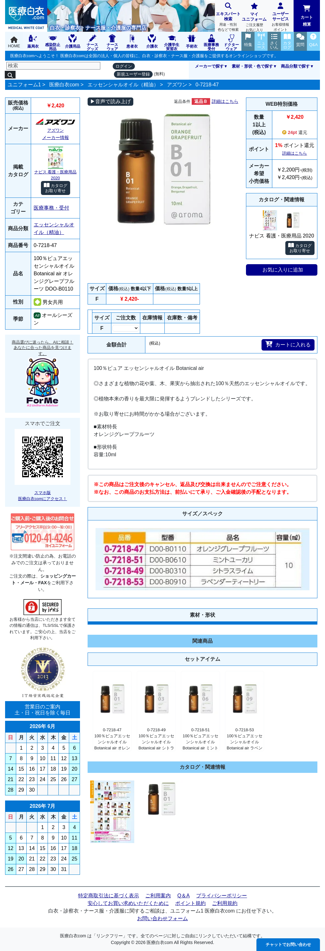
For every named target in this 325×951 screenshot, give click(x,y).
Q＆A (183, 895)
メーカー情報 (55, 137)
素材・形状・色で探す (252, 66)
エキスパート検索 (228, 18)
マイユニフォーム (254, 18)
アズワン (177, 84)
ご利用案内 (158, 895)
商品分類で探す (295, 66)
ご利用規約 (224, 903)
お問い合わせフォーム (162, 918)
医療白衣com (64, 84)
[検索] (53, 66)
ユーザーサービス (281, 18)
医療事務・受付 (51, 208)
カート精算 (307, 16)
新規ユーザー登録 (133, 74)
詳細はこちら (225, 101)
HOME (14, 42)
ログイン (124, 66)
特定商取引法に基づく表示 (108, 895)
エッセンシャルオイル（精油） (123, 84)
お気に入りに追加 (282, 269)
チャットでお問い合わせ (288, 944)
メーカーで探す (209, 66)
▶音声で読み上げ (110, 101)
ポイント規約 (190, 903)
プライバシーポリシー (221, 895)
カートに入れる (288, 344)
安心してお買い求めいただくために (128, 903)
